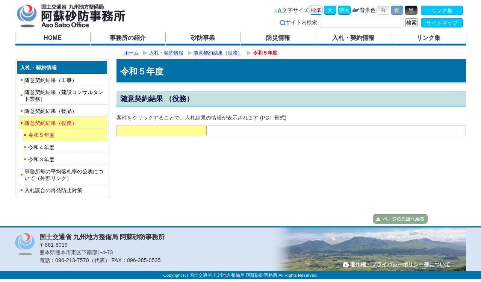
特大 (344, 10)
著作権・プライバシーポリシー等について (400, 264)
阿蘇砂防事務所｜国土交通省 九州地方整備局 (81, 16)
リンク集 (441, 11)
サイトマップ (442, 23)
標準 (316, 10)
